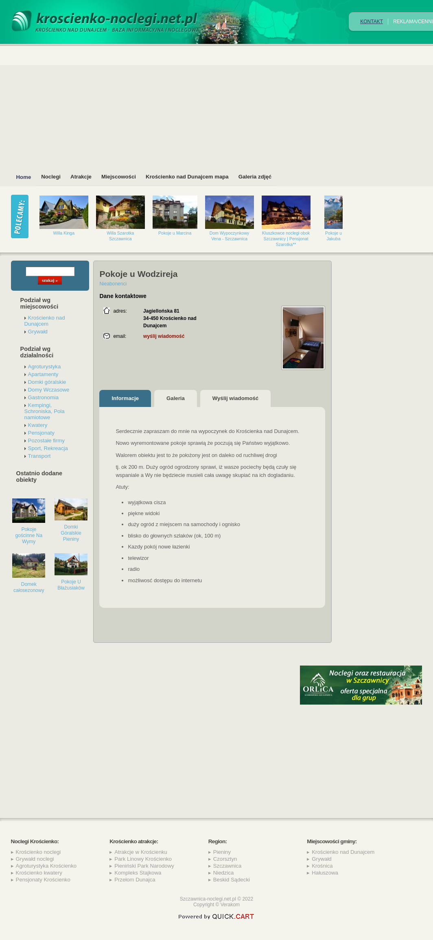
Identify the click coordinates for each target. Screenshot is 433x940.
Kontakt (371, 21)
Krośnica (322, 866)
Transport (39, 456)
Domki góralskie (47, 382)
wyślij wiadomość (163, 336)
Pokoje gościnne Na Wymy (28, 535)
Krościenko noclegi (38, 852)
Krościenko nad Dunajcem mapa (187, 177)
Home (23, 177)
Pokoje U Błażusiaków (71, 585)
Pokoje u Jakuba (333, 236)
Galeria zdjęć (254, 177)
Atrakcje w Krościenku (140, 852)
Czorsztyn (225, 859)
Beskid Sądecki (231, 880)
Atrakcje (81, 177)
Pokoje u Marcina (174, 233)
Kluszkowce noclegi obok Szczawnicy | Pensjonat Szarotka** (286, 239)
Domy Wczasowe (49, 390)
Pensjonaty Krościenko (43, 880)
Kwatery (38, 425)
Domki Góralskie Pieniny (71, 533)
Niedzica (223, 873)
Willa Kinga (63, 233)
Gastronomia (43, 397)
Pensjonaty (41, 433)
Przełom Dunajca (134, 880)
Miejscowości (118, 177)
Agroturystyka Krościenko (46, 866)
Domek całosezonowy (28, 587)
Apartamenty (43, 374)
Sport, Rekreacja (48, 448)
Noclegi (51, 177)
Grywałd (38, 332)
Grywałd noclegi (35, 859)
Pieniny (222, 852)
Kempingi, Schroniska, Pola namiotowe (44, 411)
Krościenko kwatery (39, 873)
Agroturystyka (44, 366)
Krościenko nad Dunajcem (44, 321)
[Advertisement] (361, 756)
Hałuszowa (325, 873)
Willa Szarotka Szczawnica (120, 236)
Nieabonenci (113, 284)
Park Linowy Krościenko (143, 859)
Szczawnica (227, 866)
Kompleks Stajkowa (137, 873)
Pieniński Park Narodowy (144, 866)
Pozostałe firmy (46, 440)
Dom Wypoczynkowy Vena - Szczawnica (229, 236)
